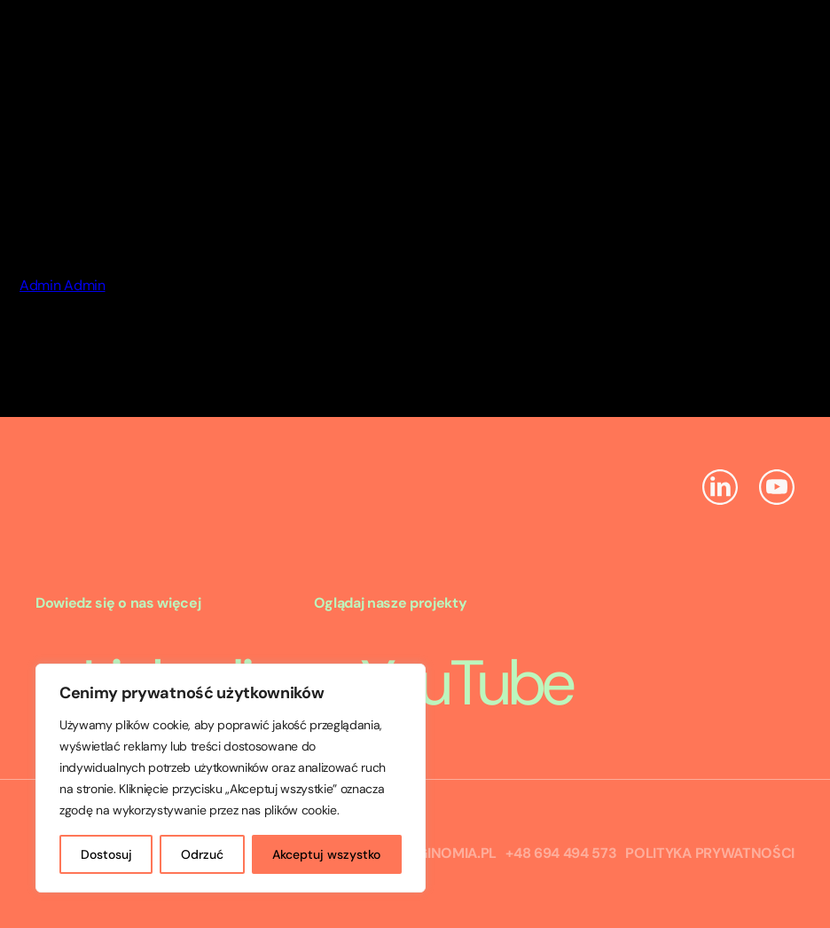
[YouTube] (777, 489)
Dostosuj (106, 854)
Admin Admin (62, 285)
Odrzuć (202, 854)
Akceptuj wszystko (326, 854)
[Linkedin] (720, 489)
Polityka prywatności (710, 853)
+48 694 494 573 (560, 853)
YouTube (443, 683)
